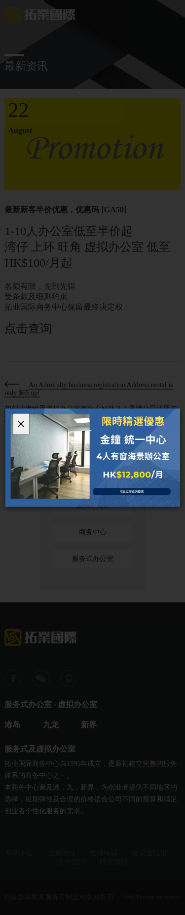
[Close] (20, 424)
